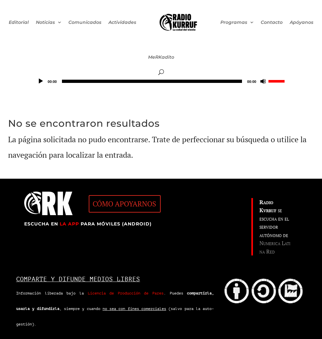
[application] (161, 81)
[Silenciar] (263, 81)
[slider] (152, 81)
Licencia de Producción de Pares (126, 293)
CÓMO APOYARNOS (124, 203)
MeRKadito (161, 57)
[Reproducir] (40, 81)
